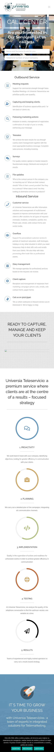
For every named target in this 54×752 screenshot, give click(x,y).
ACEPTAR (16, 748)
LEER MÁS (39, 748)
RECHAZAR (27, 748)
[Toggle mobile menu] (49, 7)
